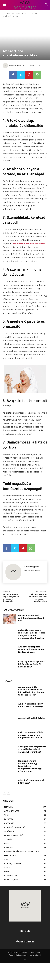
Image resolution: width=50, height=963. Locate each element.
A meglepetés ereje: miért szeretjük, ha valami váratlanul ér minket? (32, 749)
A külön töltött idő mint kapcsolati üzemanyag (30, 705)
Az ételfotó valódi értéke (31, 718)
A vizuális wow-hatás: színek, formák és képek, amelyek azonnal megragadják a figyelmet (31, 634)
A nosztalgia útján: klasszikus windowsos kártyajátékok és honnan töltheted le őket (31, 691)
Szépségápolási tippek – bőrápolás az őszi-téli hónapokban (31, 664)
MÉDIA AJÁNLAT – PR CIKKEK (18, 952)
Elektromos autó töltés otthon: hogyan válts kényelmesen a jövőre (30, 735)
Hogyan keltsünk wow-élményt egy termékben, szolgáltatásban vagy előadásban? (29, 766)
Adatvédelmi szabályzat (18, 955)
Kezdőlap (6, 14)
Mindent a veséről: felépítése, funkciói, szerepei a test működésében (38, 597)
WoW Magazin (17, 65)
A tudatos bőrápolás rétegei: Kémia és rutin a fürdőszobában (31, 649)
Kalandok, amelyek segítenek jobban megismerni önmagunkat (11, 597)
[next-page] (8, 793)
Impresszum (35, 952)
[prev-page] (4, 793)
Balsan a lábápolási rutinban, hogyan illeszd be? (31, 618)
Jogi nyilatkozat (35, 955)
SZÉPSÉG (25, 14)
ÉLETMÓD (16, 14)
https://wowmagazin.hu (31, 570)
